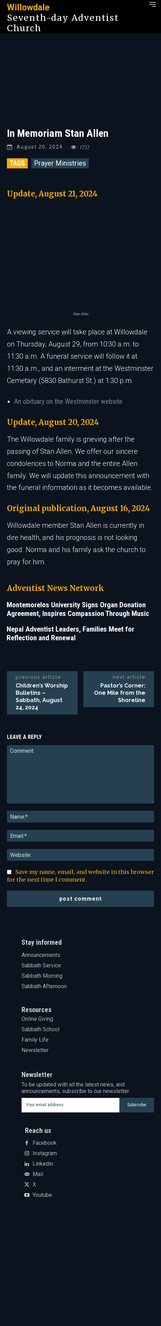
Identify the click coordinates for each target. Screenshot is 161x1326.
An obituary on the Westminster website (68, 401)
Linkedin (43, 1164)
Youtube (42, 1195)
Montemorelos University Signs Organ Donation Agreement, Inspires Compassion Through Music (78, 609)
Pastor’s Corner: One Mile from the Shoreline (119, 692)
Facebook (45, 1143)
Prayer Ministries (60, 163)
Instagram (45, 1153)
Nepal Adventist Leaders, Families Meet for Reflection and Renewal (70, 633)
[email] (70, 1105)
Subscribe (136, 1104)
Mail (38, 1174)
